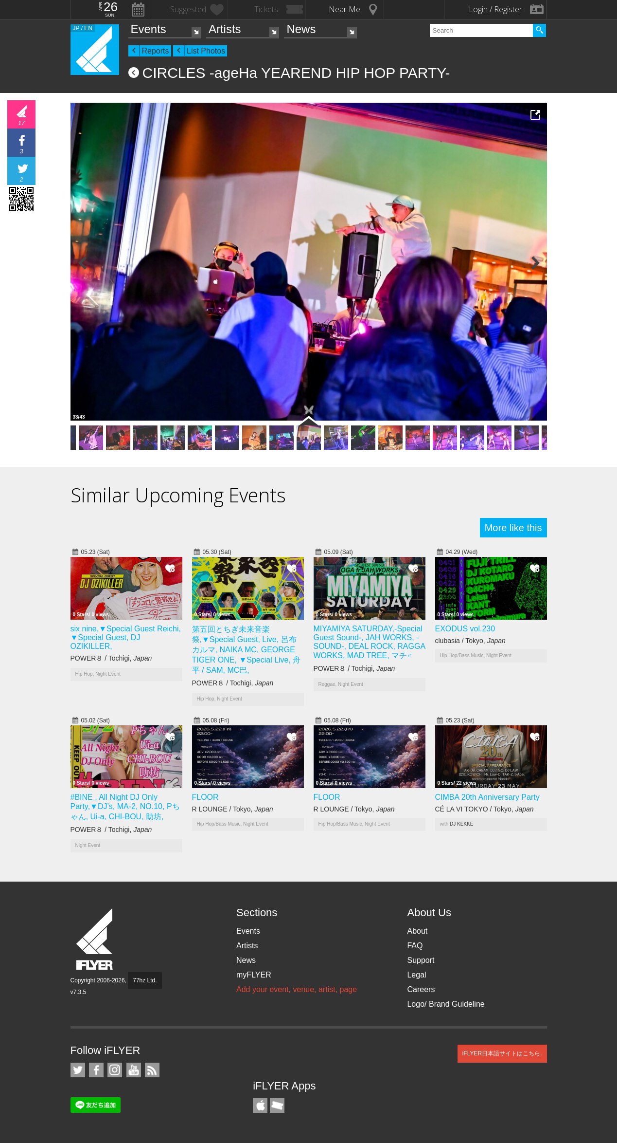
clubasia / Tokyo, (470, 641)
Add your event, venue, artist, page (296, 989)
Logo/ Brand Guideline (445, 1004)
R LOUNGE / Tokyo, (232, 809)
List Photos (206, 51)
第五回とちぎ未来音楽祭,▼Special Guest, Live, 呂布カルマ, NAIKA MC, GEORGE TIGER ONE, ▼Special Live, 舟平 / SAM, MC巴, (246, 649)
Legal (416, 975)
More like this (513, 527)
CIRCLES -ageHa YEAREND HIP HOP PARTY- (296, 73)
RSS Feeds (152, 1070)
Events (148, 29)
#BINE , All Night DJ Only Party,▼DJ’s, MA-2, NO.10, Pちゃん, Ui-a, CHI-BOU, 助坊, (125, 807)
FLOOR (205, 797)
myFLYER (253, 975)
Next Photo (535, 263)
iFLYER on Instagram (114, 1070)
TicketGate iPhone (277, 1105)
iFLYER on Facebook (96, 1070)
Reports (155, 51)
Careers (421, 989)
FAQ (415, 945)
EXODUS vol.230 (465, 629)
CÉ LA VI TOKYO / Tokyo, (484, 809)
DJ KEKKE (461, 824)
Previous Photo (83, 263)
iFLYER (95, 939)
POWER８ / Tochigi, (111, 658)
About (417, 931)
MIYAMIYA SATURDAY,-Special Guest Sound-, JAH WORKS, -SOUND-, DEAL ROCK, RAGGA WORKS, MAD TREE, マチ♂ (369, 642)
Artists (225, 29)
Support (420, 960)
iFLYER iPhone (260, 1105)
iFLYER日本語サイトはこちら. (502, 1053)
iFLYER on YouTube (133, 1070)
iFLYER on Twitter (78, 1070)
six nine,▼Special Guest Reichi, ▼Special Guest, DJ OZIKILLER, (126, 637)
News (301, 29)
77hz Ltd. (145, 980)
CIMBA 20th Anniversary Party (487, 797)
